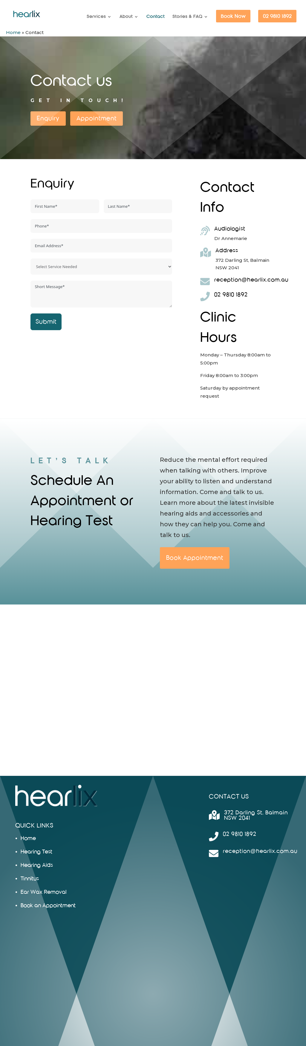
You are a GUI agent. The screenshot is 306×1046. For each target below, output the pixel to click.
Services (96, 17)
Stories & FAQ (187, 17)
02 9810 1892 (277, 16)
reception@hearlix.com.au (251, 280)
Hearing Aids (37, 865)
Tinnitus (30, 879)
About (126, 17)
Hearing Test (36, 852)
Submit (46, 322)
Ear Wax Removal (43, 892)
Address (226, 250)
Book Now (233, 16)
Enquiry (48, 118)
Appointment (96, 118)
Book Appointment (194, 558)
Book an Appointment (48, 905)
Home (13, 32)
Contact (155, 17)
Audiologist (229, 229)
